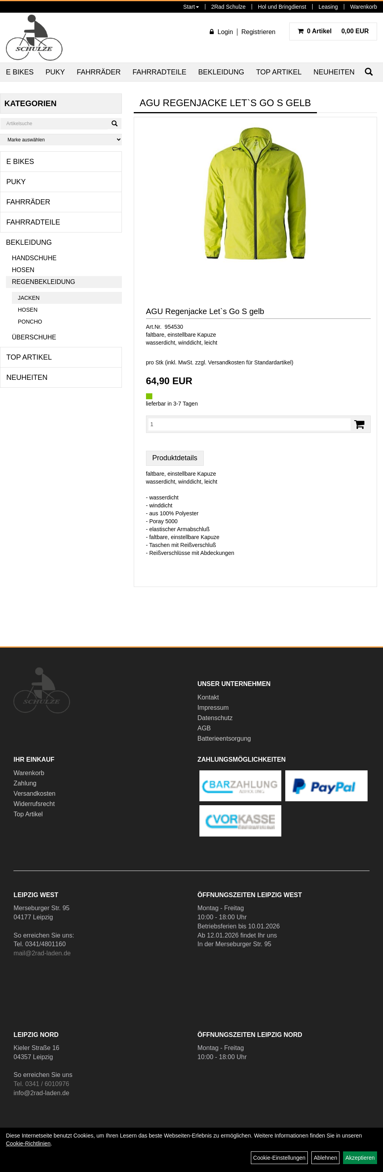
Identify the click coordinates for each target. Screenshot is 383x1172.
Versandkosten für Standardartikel (250, 362)
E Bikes (20, 72)
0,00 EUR (333, 31)
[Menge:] (249, 424)
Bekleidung (221, 72)
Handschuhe (34, 258)
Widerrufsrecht (34, 803)
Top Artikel (278, 72)
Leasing (328, 7)
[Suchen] (114, 123)
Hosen (23, 270)
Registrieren (258, 32)
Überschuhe (34, 337)
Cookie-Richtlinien (28, 1143)
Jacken (29, 298)
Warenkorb (363, 7)
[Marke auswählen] (61, 139)
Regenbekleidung (43, 281)
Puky (55, 72)
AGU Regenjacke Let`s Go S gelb (205, 311)
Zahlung (24, 783)
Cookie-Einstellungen (279, 1158)
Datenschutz (215, 718)
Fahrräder (99, 72)
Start (191, 7)
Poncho (30, 321)
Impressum (213, 707)
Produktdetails (174, 458)
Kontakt (208, 697)
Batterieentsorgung (224, 738)
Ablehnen (325, 1158)
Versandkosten (34, 793)
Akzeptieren (360, 1158)
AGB (204, 728)
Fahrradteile (159, 72)
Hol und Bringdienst (282, 7)
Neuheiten (334, 72)
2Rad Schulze (228, 7)
